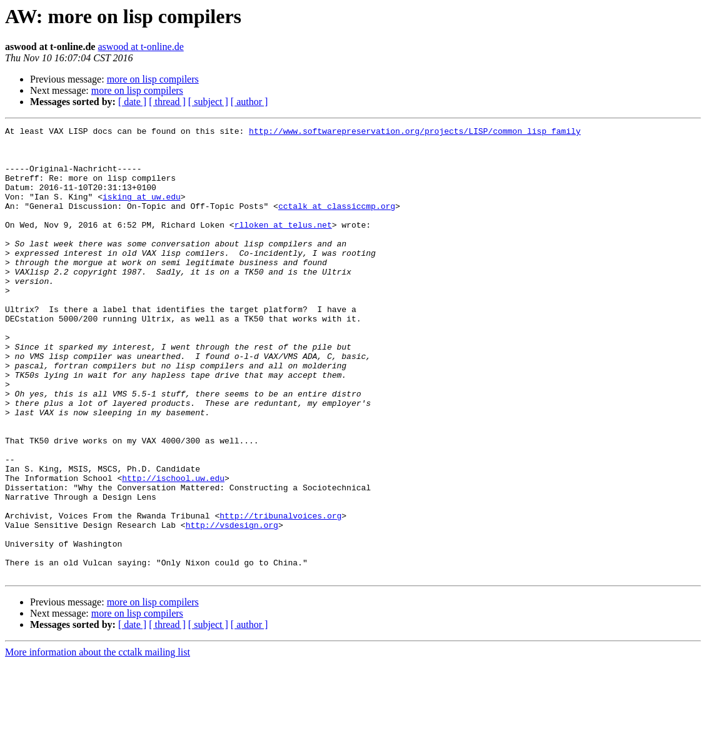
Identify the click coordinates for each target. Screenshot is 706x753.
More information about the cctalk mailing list (97, 742)
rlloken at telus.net (283, 245)
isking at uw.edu (142, 211)
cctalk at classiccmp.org (336, 222)
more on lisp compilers (153, 79)
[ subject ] (208, 101)
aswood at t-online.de (140, 46)
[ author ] (249, 101)
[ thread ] (167, 101)
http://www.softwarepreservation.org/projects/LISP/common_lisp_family (414, 132)
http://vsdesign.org (232, 605)
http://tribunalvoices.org (280, 594)
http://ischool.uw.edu (173, 549)
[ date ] (132, 101)
